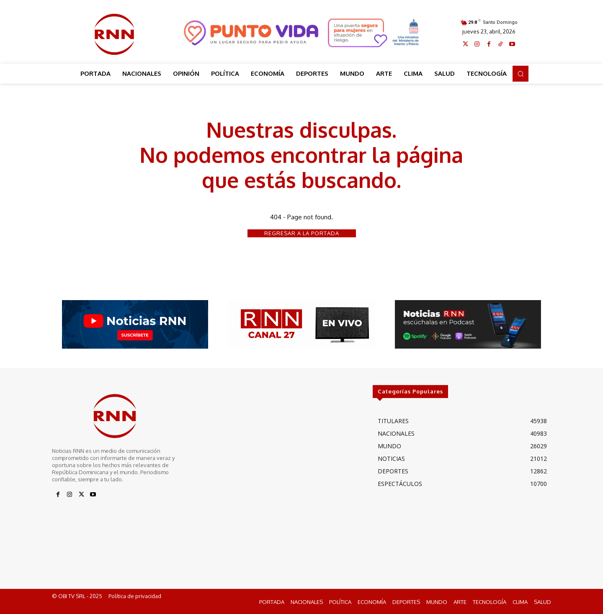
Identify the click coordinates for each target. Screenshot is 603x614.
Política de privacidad (134, 596)
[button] (520, 74)
